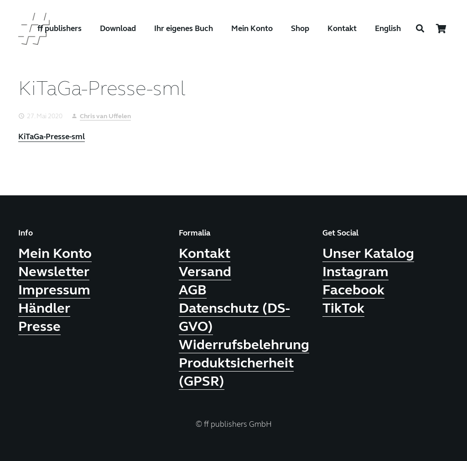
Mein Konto (55, 253)
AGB (193, 290)
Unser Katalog (368, 253)
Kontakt (204, 253)
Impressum (54, 290)
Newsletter (53, 271)
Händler (44, 308)
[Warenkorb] (441, 29)
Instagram (355, 271)
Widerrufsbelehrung (244, 344)
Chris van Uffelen (105, 116)
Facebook (353, 290)
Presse (39, 326)
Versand (205, 271)
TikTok (343, 308)
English (388, 28)
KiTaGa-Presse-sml (51, 136)
